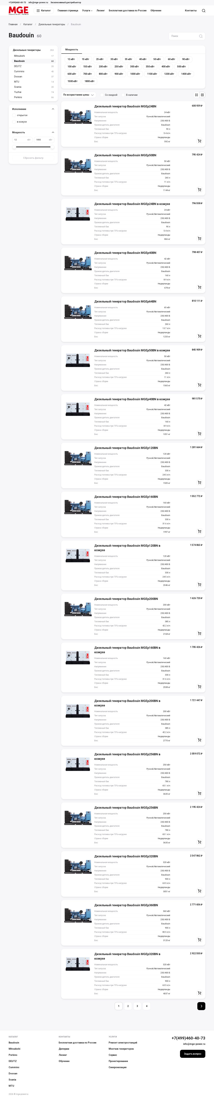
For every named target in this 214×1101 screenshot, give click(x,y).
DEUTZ (13, 1061)
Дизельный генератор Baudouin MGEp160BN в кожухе (127, 650)
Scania (12, 1079)
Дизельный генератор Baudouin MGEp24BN (125, 106)
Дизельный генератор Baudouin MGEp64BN (125, 301)
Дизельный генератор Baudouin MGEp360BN (126, 905)
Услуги (87, 10)
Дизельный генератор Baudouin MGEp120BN (126, 448)
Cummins (14, 1067)
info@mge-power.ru (38, 2)
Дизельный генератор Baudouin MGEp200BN (126, 599)
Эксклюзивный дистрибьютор (66, 2)
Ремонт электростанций (123, 1042)
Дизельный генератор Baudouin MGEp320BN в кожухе (127, 956)
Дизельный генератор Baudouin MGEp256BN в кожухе (127, 756)
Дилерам (64, 1048)
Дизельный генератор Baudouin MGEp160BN (126, 496)
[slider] (14, 147)
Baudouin (14, 1042)
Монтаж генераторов (121, 1048)
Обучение (155, 10)
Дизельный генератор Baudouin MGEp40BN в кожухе (132, 399)
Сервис (113, 1055)
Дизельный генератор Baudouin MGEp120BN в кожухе (127, 548)
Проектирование (118, 1061)
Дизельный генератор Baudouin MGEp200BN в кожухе (127, 703)
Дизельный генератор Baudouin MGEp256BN (126, 807)
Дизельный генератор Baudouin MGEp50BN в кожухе (132, 350)
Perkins (13, 1055)
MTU (11, 1085)
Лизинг (100, 10)
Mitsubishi (14, 1048)
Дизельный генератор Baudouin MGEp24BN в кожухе (132, 204)
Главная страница (68, 10)
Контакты (191, 10)
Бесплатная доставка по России (127, 10)
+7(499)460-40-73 (17, 2)
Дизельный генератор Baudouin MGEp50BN (125, 155)
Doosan (13, 1073)
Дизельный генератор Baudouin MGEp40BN (125, 252)
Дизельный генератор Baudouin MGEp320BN (126, 856)
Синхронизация (117, 1067)
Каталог (13, 1037)
